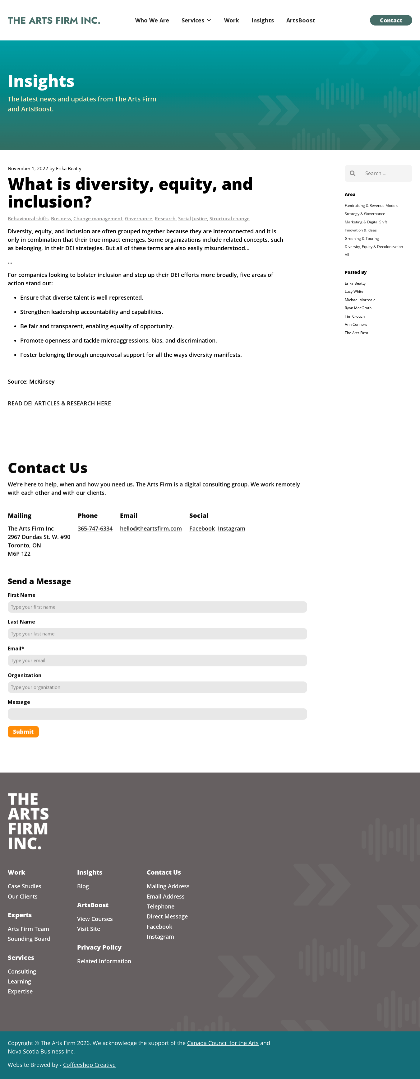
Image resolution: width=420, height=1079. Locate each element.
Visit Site (88, 928)
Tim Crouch (355, 316)
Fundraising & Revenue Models (371, 205)
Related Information (104, 961)
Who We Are (152, 20)
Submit (23, 742)
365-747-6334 (95, 539)
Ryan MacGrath (358, 308)
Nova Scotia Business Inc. (41, 1051)
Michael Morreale (360, 299)
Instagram (231, 539)
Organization (24, 685)
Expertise (20, 991)
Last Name (21, 632)
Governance (138, 218)
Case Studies (24, 886)
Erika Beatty (355, 283)
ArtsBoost (300, 20)
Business (61, 218)
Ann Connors (356, 324)
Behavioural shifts (28, 218)
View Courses (95, 919)
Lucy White (354, 291)
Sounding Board (29, 938)
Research (165, 218)
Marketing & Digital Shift (366, 222)
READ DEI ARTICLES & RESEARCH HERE (59, 403)
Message (19, 712)
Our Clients (23, 896)
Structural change (230, 218)
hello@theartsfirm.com (151, 539)
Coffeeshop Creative (89, 1064)
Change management (97, 218)
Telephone (160, 906)
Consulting (22, 971)
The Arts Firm (356, 332)
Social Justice (192, 218)
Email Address (166, 896)
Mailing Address (168, 886)
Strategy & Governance (365, 213)
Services (197, 20)
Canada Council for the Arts (223, 1043)
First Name (21, 605)
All (347, 254)
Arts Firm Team (28, 928)
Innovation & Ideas (361, 230)
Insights (263, 20)
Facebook (202, 539)
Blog (83, 886)
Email (16, 659)
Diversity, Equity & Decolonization (374, 246)
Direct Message (167, 916)
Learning (19, 981)
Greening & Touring (362, 238)
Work (231, 20)
